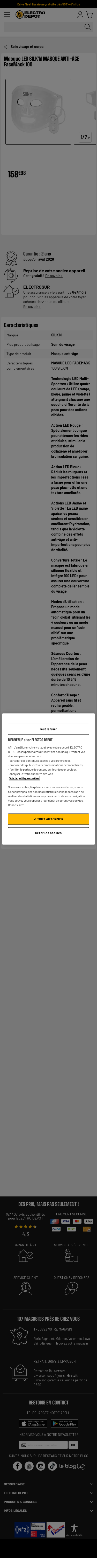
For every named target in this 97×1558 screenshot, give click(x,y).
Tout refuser (48, 729)
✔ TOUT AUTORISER (48, 819)
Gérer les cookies (48, 832)
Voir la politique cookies (24, 778)
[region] (48, 779)
